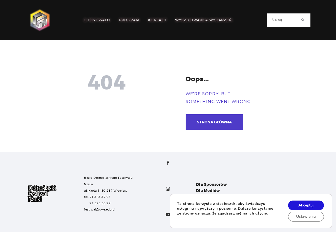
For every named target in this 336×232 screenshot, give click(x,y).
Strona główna (214, 122)
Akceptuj (306, 205)
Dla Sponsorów (211, 184)
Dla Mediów (208, 190)
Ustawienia (306, 216)
